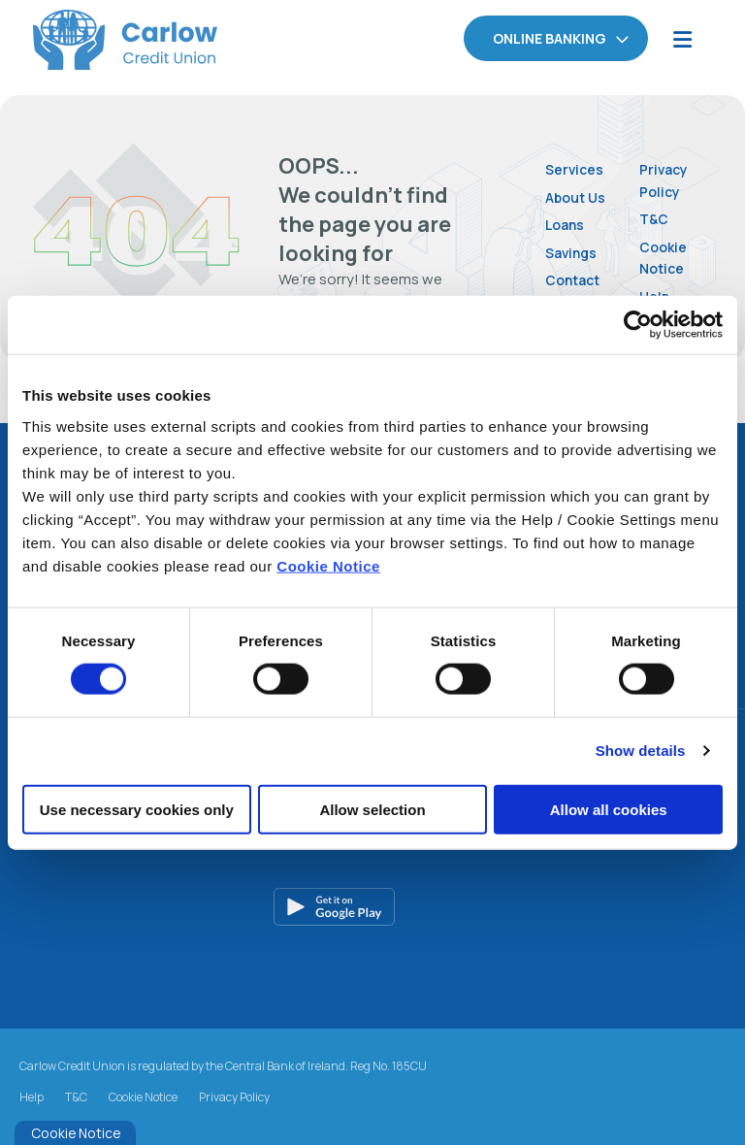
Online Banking (549, 38)
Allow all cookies (608, 809)
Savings (573, 252)
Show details (641, 750)
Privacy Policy (665, 179)
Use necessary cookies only (137, 809)
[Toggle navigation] (681, 39)
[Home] (92, 39)
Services (575, 168)
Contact (575, 279)
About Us (578, 196)
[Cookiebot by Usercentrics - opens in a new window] (638, 325)
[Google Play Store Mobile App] (380, 906)
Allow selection (372, 809)
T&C (655, 218)
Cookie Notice (328, 565)
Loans (566, 223)
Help (31, 1097)
